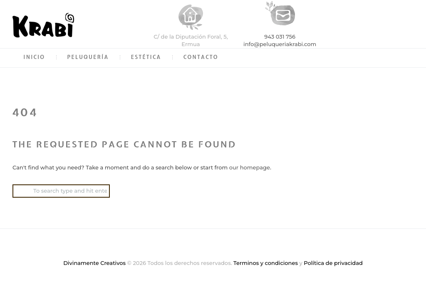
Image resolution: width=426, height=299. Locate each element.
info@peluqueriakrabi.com (279, 44)
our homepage (249, 167)
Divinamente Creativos (94, 263)
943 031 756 (279, 36)
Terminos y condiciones (265, 263)
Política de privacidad (333, 263)
